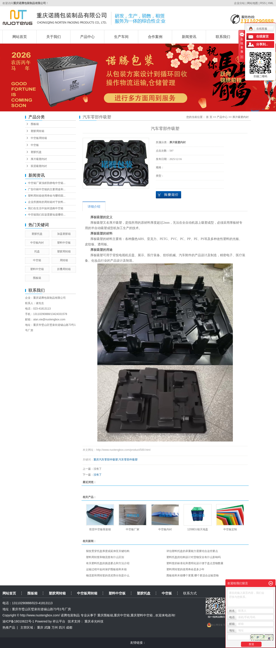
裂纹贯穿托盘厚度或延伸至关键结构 (107, 551)
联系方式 (190, 593)
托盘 (37, 251)
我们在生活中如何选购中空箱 (45, 208)
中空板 (35, 145)
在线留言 (262, 36)
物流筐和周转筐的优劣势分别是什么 (107, 575)
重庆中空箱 (122, 615)
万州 (54, 627)
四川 (62, 627)
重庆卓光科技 (93, 621)
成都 (69, 627)
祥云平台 (59, 621)
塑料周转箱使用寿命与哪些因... (46, 195)
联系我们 (223, 37)
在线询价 (168, 194)
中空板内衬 (37, 242)
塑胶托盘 (36, 152)
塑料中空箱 (37, 269)
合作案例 (155, 37)
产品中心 (87, 37)
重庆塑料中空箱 (142, 615)
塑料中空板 (64, 242)
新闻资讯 (189, 37)
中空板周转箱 (39, 138)
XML (271, 3)
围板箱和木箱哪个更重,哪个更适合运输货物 (192, 575)
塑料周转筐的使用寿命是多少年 (185, 569)
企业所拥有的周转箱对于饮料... (46, 202)
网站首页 (19, 37)
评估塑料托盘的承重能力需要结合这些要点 (192, 551)
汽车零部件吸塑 (128, 459)
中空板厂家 (132, 529)
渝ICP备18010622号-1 (18, 621)
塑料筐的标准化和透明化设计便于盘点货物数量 (194, 563)
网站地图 (253, 3)
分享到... (262, 44)
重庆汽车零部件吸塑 (106, 459)
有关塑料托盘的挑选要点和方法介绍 (107, 563)
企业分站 (239, 3)
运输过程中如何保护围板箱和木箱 (106, 569)
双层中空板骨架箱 (100, 529)
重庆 (40, 627)
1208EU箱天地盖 (197, 529)
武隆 (47, 627)
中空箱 (37, 260)
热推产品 (8, 627)
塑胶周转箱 (37, 131)
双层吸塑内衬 (39, 166)
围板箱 (35, 124)
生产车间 (121, 37)
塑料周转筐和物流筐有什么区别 (105, 557)
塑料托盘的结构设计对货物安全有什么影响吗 (193, 557)
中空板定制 (230, 529)
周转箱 (64, 260)
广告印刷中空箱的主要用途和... (46, 189)
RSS (263, 3)
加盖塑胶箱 (64, 233)
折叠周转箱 (64, 269)
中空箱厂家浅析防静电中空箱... (46, 183)
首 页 (209, 117)
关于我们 (53, 37)
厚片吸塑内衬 (39, 159)
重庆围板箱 (105, 615)
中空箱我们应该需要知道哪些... (46, 214)
